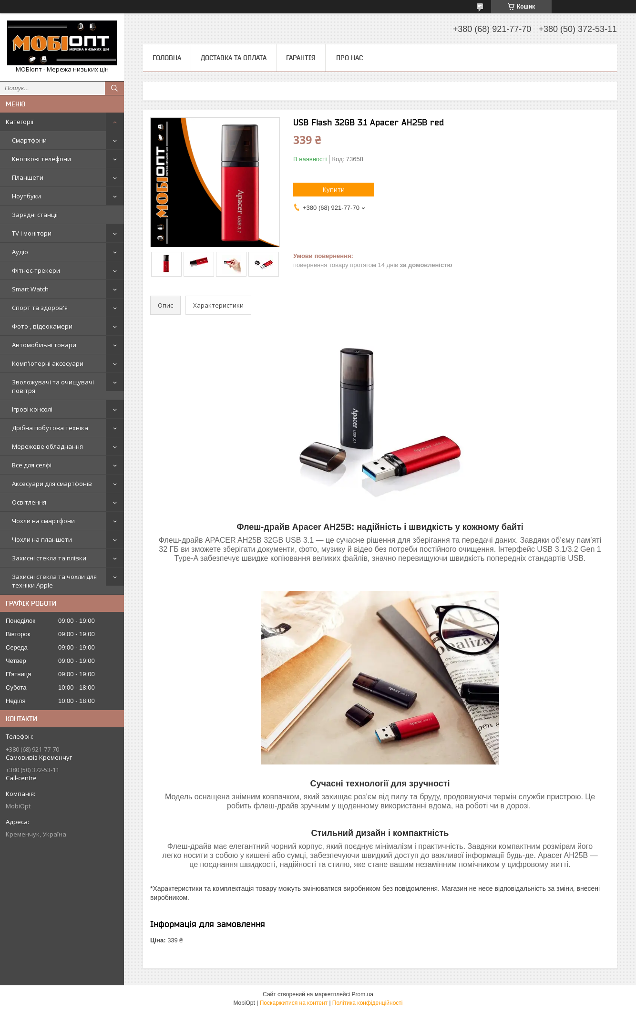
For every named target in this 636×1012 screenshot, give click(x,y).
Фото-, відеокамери (42, 326)
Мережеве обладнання (47, 446)
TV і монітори (31, 233)
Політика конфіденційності (367, 1003)
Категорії (19, 121)
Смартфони (29, 140)
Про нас (349, 58)
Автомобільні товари (44, 345)
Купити (334, 189)
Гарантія (301, 58)
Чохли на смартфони (43, 520)
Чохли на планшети (42, 539)
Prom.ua (362, 994)
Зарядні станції (35, 214)
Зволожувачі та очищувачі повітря (53, 386)
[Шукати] (114, 88)
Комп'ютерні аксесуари (47, 363)
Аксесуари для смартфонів (52, 483)
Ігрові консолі (32, 409)
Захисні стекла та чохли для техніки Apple (54, 580)
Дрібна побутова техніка (50, 427)
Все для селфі (31, 465)
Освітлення (29, 502)
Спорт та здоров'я (40, 307)
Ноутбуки (26, 196)
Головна (167, 58)
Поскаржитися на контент (294, 1003)
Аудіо (20, 252)
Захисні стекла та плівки (49, 558)
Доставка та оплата (234, 58)
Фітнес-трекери (36, 270)
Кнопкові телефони (41, 159)
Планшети (27, 177)
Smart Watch (30, 289)
